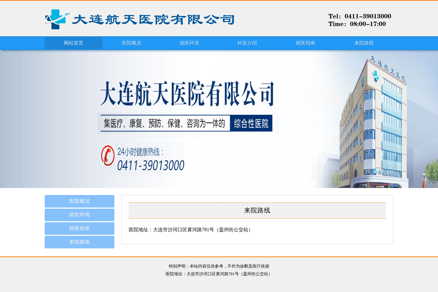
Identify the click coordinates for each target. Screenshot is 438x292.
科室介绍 (247, 43)
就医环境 (189, 43)
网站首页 (73, 43)
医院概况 (131, 43)
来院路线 (364, 43)
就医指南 (305, 43)
